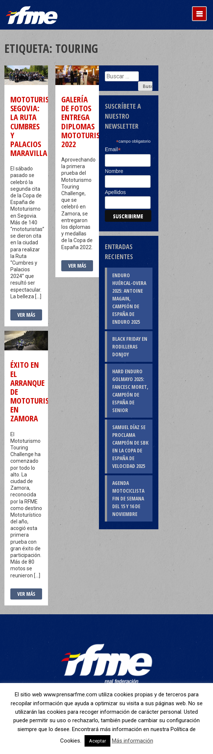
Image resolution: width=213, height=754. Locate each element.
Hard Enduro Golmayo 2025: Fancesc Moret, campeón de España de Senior (130, 391)
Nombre (114, 171)
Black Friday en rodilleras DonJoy (129, 346)
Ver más (26, 314)
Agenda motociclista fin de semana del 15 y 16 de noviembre (128, 498)
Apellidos (115, 192)
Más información (132, 740)
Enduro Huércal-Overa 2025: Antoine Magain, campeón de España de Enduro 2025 (129, 298)
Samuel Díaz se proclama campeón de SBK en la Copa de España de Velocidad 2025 (130, 446)
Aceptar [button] (97, 741)
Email (113, 149)
